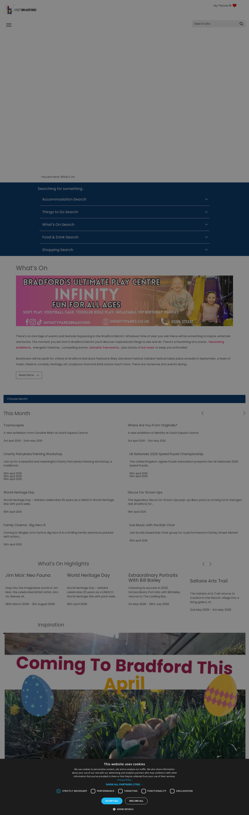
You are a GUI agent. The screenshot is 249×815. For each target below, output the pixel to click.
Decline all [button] (136, 800)
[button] (124, 784)
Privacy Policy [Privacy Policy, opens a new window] (124, 779)
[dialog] (124, 787)
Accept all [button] (112, 800)
